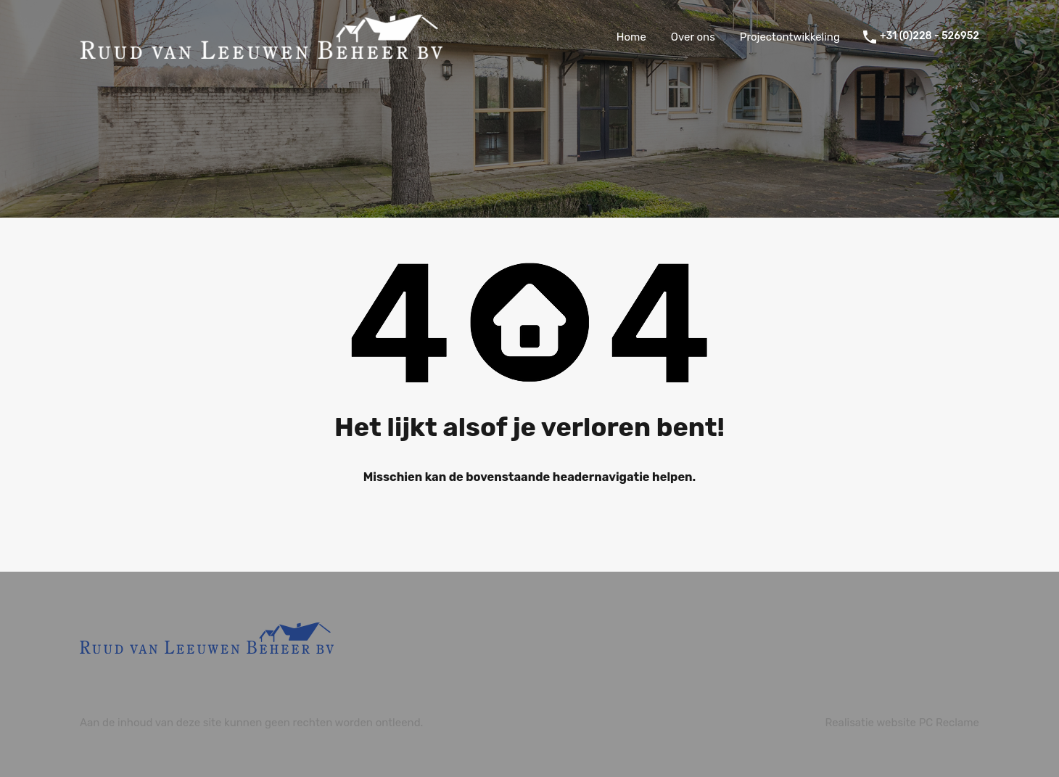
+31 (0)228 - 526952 (929, 36)
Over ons (693, 37)
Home (631, 37)
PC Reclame (949, 722)
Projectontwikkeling (790, 37)
